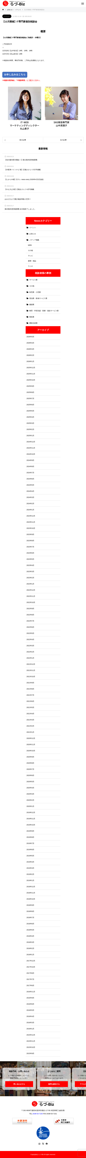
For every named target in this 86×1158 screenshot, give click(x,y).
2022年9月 (30, 608)
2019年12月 (31, 812)
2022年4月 (30, 639)
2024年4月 (30, 491)
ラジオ (30, 266)
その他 (30, 250)
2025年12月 (31, 368)
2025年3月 (30, 423)
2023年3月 (30, 571)
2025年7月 (30, 398)
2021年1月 (30, 732)
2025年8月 (30, 392)
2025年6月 (30, 405)
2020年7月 (30, 769)
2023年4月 (30, 565)
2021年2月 (30, 726)
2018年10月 (31, 899)
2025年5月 (30, 411)
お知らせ (32, 234)
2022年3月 (30, 646)
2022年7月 (30, 621)
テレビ (30, 256)
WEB (30, 245)
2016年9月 (30, 998)
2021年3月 (30, 720)
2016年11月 (31, 992)
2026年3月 (30, 349)
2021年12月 (31, 664)
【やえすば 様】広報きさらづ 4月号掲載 (19, 189)
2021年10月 (31, 676)
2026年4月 (30, 343)
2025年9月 (30, 386)
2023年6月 (30, 553)
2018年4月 (30, 936)
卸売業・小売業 (35, 292)
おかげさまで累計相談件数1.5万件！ (18, 199)
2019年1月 (30, 880)
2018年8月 (30, 911)
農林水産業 (33, 323)
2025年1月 (30, 435)
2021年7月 (30, 695)
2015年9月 (30, 1053)
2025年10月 (31, 380)
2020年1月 (30, 806)
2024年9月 (30, 460)
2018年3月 (30, 942)
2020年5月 (30, 781)
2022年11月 (31, 596)
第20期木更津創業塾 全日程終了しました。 (20, 209)
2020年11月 (31, 744)
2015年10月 (31, 1047)
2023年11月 (31, 522)
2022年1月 (30, 658)
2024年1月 (30, 510)
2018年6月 (30, 924)
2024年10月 (31, 454)
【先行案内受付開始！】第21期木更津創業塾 (21, 160)
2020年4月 (30, 788)
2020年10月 (31, 751)
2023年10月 (31, 528)
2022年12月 (31, 590)
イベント (7, 16)
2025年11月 (31, 374)
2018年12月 (31, 887)
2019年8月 (30, 837)
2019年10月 (31, 825)
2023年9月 (30, 534)
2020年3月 (30, 794)
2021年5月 (30, 707)
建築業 (31, 304)
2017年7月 (30, 979)
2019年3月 (30, 868)
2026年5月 (30, 337)
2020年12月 (31, 738)
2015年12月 (31, 1035)
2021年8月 (30, 689)
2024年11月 (31, 448)
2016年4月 (30, 1016)
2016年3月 (30, 1022)
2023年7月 (30, 547)
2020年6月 (30, 775)
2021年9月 (30, 683)
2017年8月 (30, 973)
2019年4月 (30, 862)
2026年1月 (30, 361)
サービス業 (33, 280)
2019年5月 (30, 856)
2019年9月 (30, 831)
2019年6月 (30, 849)
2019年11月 (31, 819)
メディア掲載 (34, 240)
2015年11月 (31, 1041)
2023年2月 (30, 578)
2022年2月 (30, 652)
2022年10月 (31, 602)
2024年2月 (30, 503)
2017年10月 (31, 967)
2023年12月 (31, 516)
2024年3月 (30, 497)
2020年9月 (30, 757)
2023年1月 (30, 584)
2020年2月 (30, 800)
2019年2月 (30, 874)
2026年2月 (30, 355)
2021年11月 (31, 670)
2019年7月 (30, 843)
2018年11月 (31, 893)
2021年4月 (30, 714)
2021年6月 (30, 701)
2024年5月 (30, 485)
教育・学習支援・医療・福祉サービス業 (44, 311)
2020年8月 (30, 763)
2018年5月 (30, 930)
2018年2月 (30, 948)
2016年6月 (30, 1004)
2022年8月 (30, 615)
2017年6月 (30, 985)
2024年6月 (30, 479)
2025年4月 (30, 417)
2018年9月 (30, 905)
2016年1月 (30, 1029)
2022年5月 (30, 633)
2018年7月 (30, 917)
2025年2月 (30, 429)
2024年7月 (30, 473)
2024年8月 (30, 466)
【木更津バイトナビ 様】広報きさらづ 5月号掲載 (23, 170)
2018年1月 (30, 954)
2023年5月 (30, 559)
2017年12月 (31, 961)
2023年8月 (30, 541)
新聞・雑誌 (32, 261)
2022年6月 (30, 627)
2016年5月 (30, 1010)
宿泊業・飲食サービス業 (38, 298)
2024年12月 (31, 442)
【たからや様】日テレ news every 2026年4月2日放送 (24, 179)
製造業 (31, 317)
